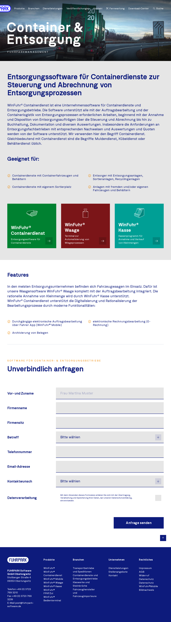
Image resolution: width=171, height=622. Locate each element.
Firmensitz (15, 423)
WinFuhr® (49, 567)
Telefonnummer (19, 452)
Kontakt (97, 8)
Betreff (13, 437)
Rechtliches (146, 559)
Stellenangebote (118, 571)
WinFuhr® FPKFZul (49, 591)
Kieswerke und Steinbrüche (81, 583)
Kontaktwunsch (19, 481)
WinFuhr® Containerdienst (52, 573)
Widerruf (144, 574)
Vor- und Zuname (20, 393)
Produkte (19, 8)
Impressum (145, 567)
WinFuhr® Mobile (53, 578)
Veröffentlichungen (77, 8)
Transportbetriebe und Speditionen (83, 569)
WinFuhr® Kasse (52, 585)
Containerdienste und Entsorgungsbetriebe (85, 576)
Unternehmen (116, 559)
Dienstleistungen (52, 8)
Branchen (33, 8)
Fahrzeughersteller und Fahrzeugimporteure (85, 592)
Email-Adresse (18, 466)
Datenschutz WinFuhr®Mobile (148, 584)
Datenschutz (146, 578)
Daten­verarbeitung (22, 497)
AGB (141, 571)
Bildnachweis (146, 589)
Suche (158, 8)
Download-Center (138, 8)
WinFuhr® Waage (53, 582)
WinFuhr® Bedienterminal (52, 598)
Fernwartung (115, 8)
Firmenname (17, 408)
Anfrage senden (139, 522)
